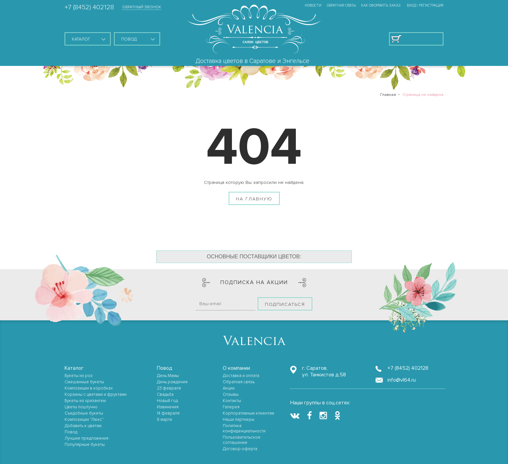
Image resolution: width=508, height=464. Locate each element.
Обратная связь (341, 5)
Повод (71, 432)
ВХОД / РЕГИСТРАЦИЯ (425, 5)
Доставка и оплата (241, 375)
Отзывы (231, 394)
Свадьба (165, 394)
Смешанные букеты (84, 382)
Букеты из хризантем (85, 400)
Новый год (167, 400)
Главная (388, 94)
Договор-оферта (240, 448)
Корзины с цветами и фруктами (96, 394)
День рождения (172, 382)
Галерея (231, 407)
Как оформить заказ (381, 5)
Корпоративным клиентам (248, 413)
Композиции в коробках (89, 388)
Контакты (232, 400)
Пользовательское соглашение (242, 440)
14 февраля (168, 413)
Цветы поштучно (81, 407)
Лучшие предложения (86, 438)
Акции (229, 388)
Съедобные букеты (84, 413)
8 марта (164, 419)
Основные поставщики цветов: (254, 256)
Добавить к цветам (83, 425)
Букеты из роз (79, 375)
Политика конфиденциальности (244, 428)
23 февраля (169, 388)
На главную (254, 199)
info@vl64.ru (401, 380)
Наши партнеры (238, 419)
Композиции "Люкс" (84, 419)
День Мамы (168, 375)
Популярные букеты (85, 444)
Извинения (168, 407)
